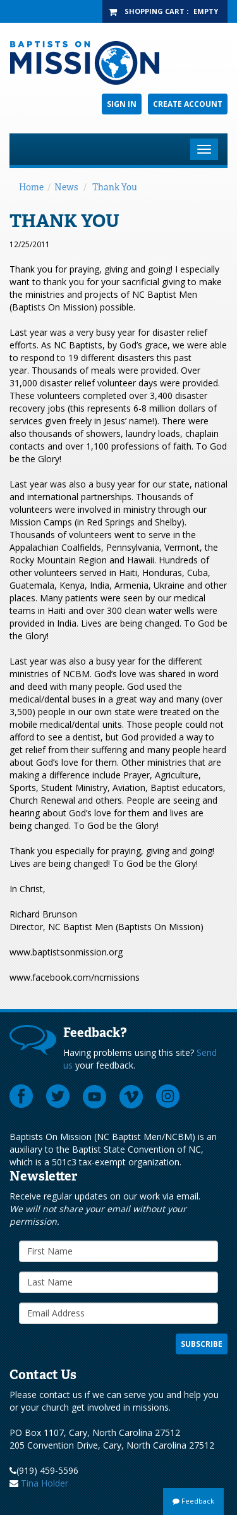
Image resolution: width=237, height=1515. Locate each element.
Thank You (114, 187)
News (66, 187)
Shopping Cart (155, 11)
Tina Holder (44, 1483)
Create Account (187, 104)
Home (31, 187)
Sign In (122, 104)
